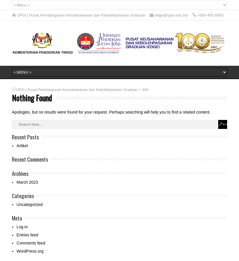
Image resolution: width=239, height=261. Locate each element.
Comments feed (30, 243)
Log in (21, 227)
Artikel (22, 145)
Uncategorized (29, 204)
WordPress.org (29, 251)
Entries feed (27, 235)
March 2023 (27, 182)
